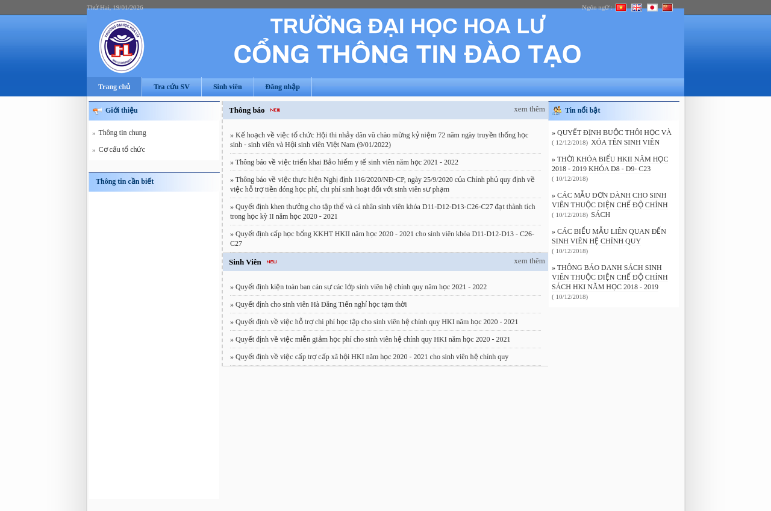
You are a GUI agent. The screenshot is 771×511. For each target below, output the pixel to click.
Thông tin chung (122, 132)
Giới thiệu (121, 110)
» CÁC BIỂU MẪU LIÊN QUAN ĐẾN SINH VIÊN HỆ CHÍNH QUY (609, 236)
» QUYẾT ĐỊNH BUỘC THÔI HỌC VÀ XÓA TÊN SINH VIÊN (612, 137)
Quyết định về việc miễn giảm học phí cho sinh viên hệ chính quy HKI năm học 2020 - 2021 (373, 339)
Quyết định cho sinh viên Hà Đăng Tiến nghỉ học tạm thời (321, 304)
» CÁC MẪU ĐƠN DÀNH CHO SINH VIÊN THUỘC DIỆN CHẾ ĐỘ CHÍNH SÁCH (610, 205)
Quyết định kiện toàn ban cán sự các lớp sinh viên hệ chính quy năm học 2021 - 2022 (361, 287)
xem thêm (529, 108)
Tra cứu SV (172, 87)
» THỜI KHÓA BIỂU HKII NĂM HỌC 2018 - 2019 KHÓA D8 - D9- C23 (610, 164)
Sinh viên (227, 87)
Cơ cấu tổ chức (122, 149)
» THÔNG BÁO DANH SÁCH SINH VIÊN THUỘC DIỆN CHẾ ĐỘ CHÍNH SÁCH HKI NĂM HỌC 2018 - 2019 (610, 277)
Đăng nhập (283, 87)
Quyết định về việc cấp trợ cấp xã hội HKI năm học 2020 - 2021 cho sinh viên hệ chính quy (372, 357)
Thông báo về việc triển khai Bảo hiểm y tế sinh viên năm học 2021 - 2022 (347, 162)
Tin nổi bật (582, 110)
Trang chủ (114, 87)
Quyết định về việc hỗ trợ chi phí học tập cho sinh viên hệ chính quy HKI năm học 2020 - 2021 (377, 322)
